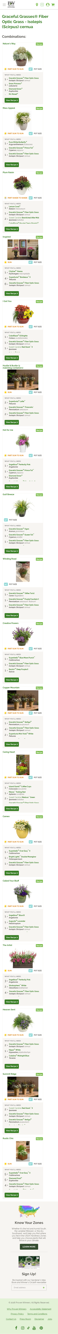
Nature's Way (9, 44)
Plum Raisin (8, 172)
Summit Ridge (9, 1074)
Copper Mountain (11, 688)
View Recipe (11, 100)
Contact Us (11, 1319)
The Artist (7, 945)
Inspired (7, 237)
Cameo (6, 816)
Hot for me (8, 430)
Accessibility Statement (40, 1309)
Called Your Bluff (11, 881)
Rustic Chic (8, 1138)
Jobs (50, 1319)
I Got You (7, 301)
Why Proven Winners (16, 1309)
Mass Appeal (9, 108)
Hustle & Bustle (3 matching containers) (13, 367)
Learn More (29, 1247)
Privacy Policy (17, 1314)
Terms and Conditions (37, 1314)
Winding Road (9, 559)
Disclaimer (39, 1319)
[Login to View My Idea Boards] (42, 3)
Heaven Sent (9, 1010)
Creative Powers (10, 623)
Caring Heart (9, 752)
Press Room (25, 1319)
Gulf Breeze (8, 494)
